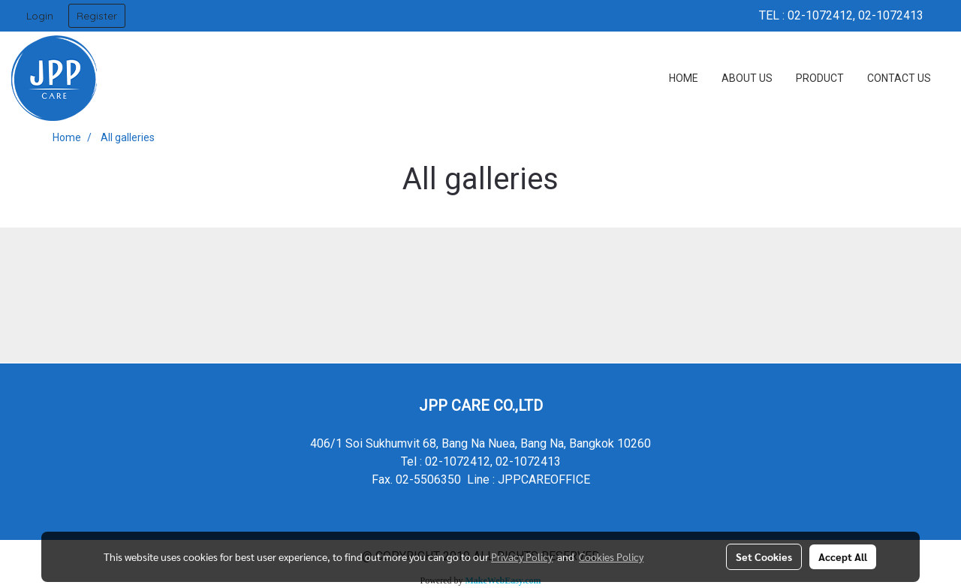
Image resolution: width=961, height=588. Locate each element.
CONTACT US (899, 78)
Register (97, 16)
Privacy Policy (522, 556)
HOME (683, 78)
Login (39, 16)
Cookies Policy (611, 556)
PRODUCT (820, 78)
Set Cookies (764, 556)
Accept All (842, 556)
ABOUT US (747, 78)
